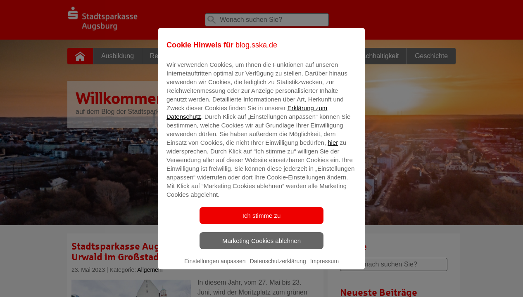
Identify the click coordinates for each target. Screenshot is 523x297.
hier (333, 148)
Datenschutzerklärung (278, 267)
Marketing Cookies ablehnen (261, 246)
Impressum (324, 267)
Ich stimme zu (261, 221)
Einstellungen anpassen (215, 267)
